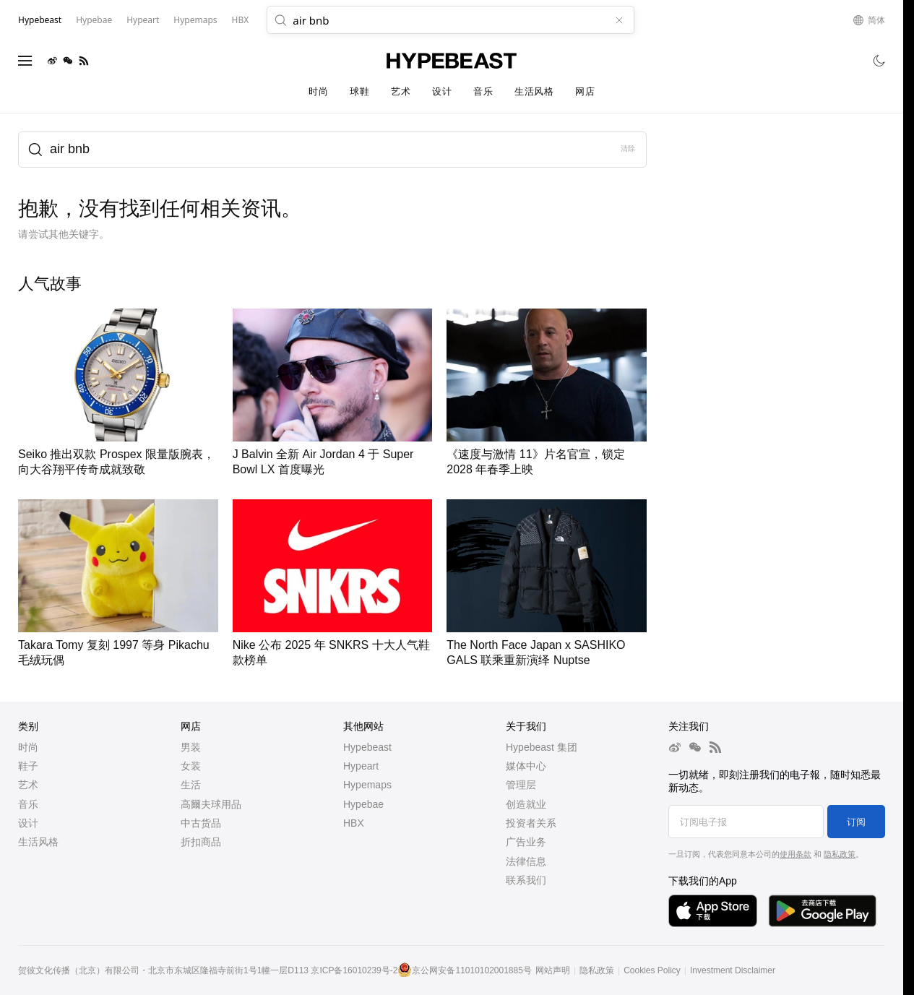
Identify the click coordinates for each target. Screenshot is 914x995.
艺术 (400, 91)
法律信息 (526, 861)
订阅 (856, 822)
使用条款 (795, 854)
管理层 (521, 785)
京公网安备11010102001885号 (471, 970)
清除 (628, 148)
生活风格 (533, 91)
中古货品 (201, 823)
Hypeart (361, 766)
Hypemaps (367, 785)
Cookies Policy (652, 970)
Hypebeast (367, 747)
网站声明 (552, 970)
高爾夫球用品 (211, 804)
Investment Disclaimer (732, 970)
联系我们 (526, 880)
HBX (353, 823)
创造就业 (526, 804)
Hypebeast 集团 (541, 747)
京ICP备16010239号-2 (354, 970)
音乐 (483, 91)
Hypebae (363, 804)
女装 (191, 766)
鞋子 (28, 766)
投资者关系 (531, 823)
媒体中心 (526, 766)
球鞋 (359, 91)
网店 (585, 91)
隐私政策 (839, 854)
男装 (191, 747)
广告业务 (526, 842)
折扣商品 (201, 842)
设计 (442, 91)
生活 (191, 785)
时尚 (318, 91)
